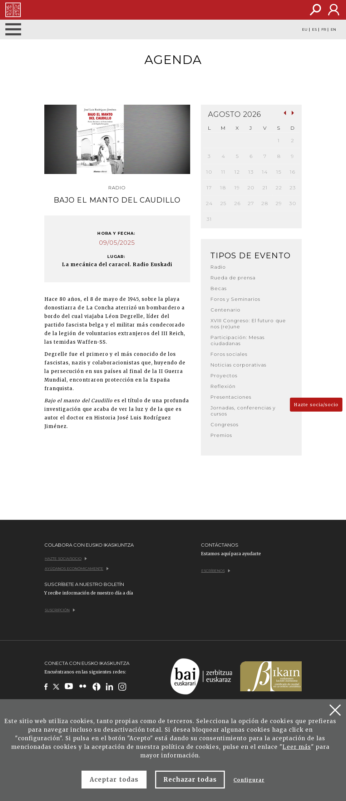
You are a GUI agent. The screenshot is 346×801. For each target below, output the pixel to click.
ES (314, 29)
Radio (218, 267)
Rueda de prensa (233, 277)
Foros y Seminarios (236, 299)
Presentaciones (231, 397)
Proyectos (224, 375)
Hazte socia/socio (316, 404)
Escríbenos (215, 570)
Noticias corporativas (239, 365)
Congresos (224, 424)
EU (304, 29)
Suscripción (60, 610)
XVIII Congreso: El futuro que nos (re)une (248, 323)
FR (323, 29)
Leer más (296, 746)
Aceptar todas (114, 779)
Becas (219, 288)
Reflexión (223, 386)
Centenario (226, 310)
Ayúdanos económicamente (77, 568)
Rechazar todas (190, 779)
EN (333, 29)
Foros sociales (229, 354)
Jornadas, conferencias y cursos (243, 411)
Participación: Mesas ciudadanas (238, 340)
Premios (221, 435)
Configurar (248, 780)
